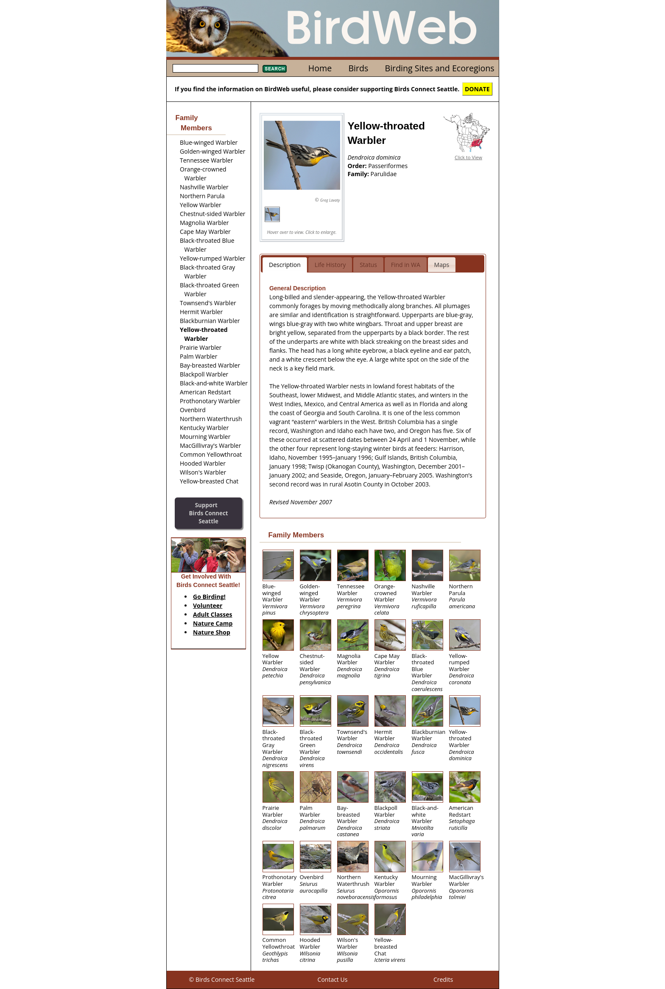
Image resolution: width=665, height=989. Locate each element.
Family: (359, 174)
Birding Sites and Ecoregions (440, 68)
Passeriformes (388, 166)
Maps (442, 265)
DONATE (477, 89)
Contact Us (333, 979)
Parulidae (384, 174)
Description (285, 265)
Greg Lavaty (330, 200)
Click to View (468, 157)
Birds (358, 68)
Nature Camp (212, 623)
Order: (358, 166)
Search (275, 69)
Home (320, 68)
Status (368, 265)
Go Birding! (209, 597)
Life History (330, 265)
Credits (443, 979)
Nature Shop (211, 632)
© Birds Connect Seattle (222, 979)
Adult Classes (212, 614)
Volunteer (207, 605)
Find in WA (405, 265)
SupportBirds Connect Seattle (208, 513)
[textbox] (215, 68)
